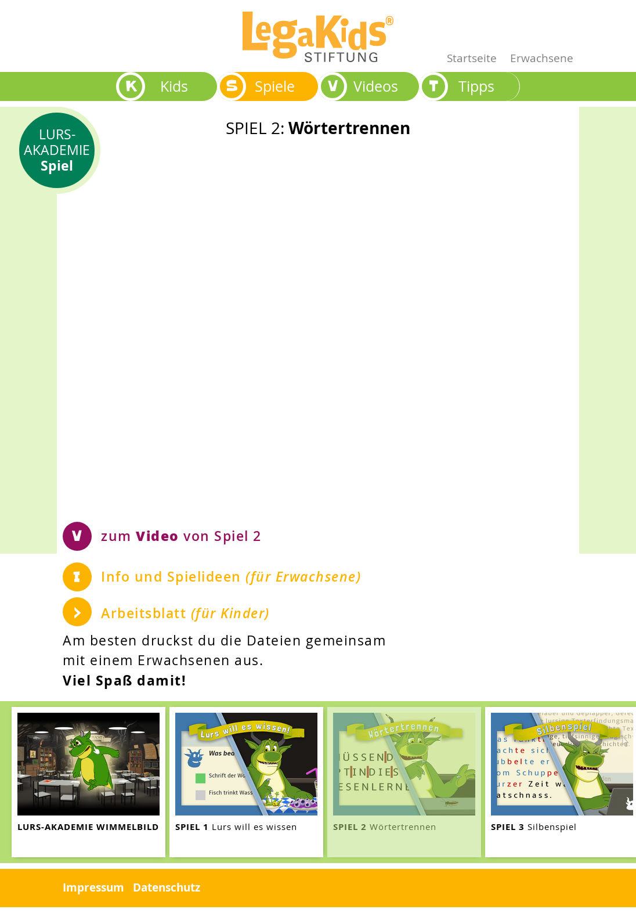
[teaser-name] (88, 782)
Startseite (472, 57)
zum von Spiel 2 (181, 535)
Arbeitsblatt (185, 613)
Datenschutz (166, 887)
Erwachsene (541, 57)
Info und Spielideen (231, 577)
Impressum (93, 887)
